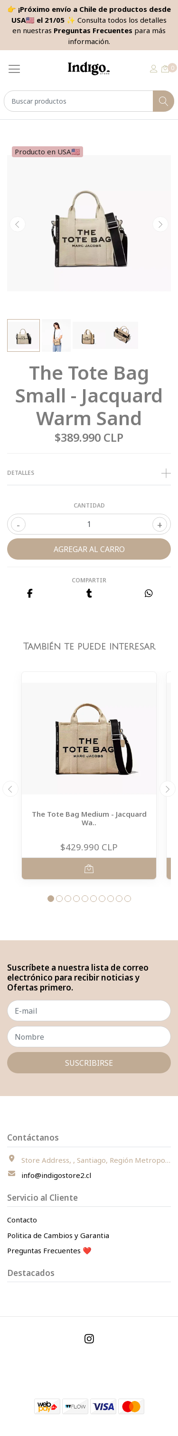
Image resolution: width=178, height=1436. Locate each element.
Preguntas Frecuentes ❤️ (49, 1250)
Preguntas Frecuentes (93, 30)
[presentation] (17, 224)
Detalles (89, 473)
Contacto (22, 1219)
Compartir (89, 580)
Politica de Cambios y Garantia (58, 1235)
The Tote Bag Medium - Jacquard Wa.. (89, 818)
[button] (51, 898)
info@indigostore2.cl (56, 1175)
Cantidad (89, 505)
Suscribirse (89, 1063)
